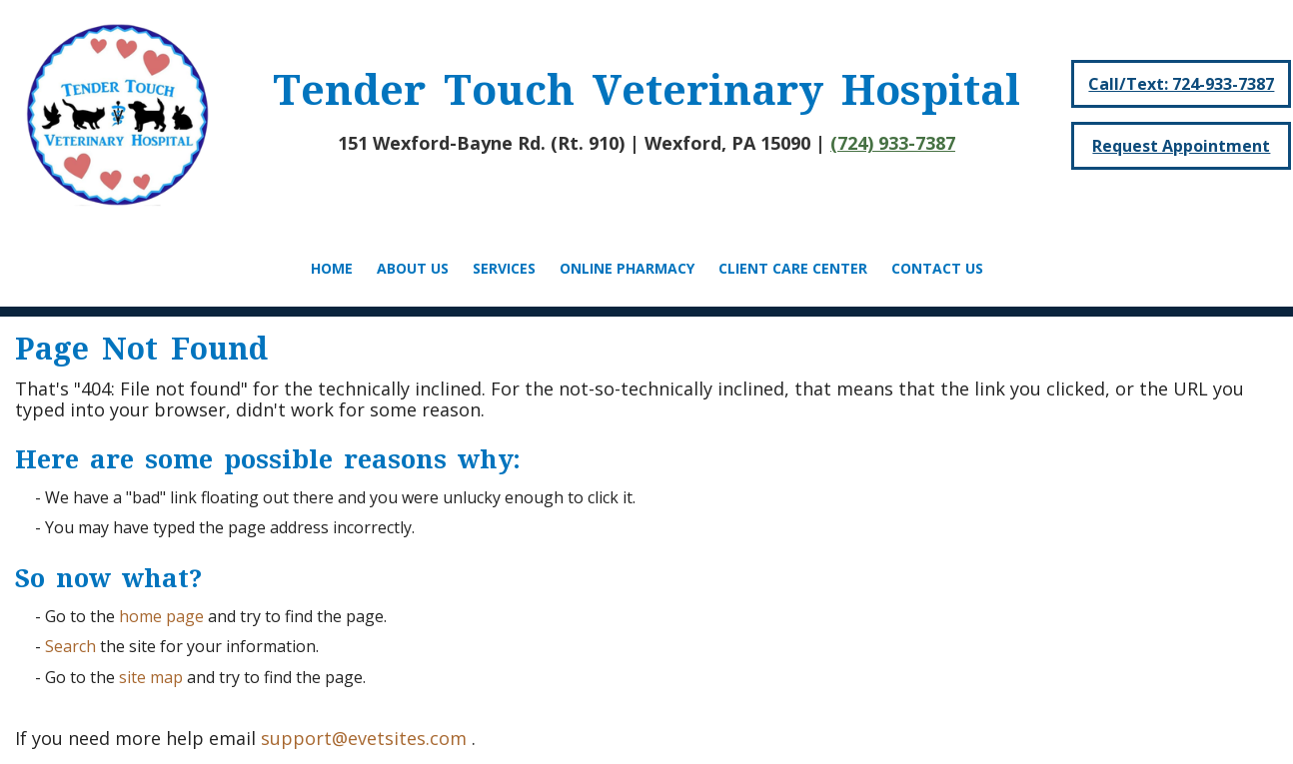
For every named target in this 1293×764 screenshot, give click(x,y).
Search (70, 646)
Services (504, 268)
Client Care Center (792, 268)
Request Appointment (1181, 146)
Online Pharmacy (627, 268)
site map (151, 677)
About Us (413, 268)
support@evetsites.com (364, 738)
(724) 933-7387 (892, 143)
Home (332, 268)
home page (161, 616)
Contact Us (937, 268)
